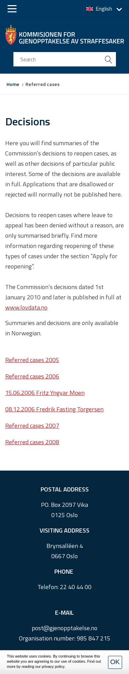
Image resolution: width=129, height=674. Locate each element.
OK (115, 661)
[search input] (64, 59)
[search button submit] (108, 59)
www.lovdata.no (26, 307)
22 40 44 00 (76, 586)
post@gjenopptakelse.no (64, 628)
